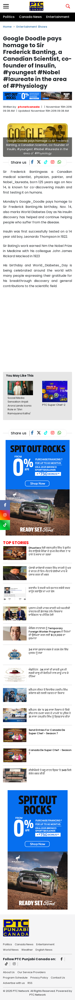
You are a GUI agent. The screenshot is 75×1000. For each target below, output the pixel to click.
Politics (9, 17)
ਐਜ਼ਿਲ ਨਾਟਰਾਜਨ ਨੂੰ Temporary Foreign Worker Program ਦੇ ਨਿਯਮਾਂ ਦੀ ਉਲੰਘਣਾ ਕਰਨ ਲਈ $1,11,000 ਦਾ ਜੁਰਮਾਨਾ (50, 633)
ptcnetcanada (29, 107)
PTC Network (37, 995)
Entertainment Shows (31, 27)
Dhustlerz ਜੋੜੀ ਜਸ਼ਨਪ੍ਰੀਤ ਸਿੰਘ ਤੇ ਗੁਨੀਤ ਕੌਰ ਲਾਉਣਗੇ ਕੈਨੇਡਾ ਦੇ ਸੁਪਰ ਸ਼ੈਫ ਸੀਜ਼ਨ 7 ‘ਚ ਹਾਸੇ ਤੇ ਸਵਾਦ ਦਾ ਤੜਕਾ (50, 551)
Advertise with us (14, 982)
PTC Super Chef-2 (53, 405)
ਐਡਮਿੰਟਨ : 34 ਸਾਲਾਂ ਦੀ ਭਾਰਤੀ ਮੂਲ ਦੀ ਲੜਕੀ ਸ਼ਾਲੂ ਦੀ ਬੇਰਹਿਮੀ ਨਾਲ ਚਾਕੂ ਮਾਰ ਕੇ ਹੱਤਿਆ (49, 673)
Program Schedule (15, 977)
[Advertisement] (37, 330)
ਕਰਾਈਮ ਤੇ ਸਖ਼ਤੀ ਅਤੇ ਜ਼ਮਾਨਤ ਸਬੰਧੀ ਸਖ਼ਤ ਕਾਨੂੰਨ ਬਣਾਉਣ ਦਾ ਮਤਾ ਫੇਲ (49, 589)
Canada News (30, 17)
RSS (30, 982)
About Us (9, 972)
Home (7, 27)
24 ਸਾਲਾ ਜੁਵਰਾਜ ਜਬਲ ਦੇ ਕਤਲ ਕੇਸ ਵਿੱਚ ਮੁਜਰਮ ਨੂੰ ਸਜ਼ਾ (48, 651)
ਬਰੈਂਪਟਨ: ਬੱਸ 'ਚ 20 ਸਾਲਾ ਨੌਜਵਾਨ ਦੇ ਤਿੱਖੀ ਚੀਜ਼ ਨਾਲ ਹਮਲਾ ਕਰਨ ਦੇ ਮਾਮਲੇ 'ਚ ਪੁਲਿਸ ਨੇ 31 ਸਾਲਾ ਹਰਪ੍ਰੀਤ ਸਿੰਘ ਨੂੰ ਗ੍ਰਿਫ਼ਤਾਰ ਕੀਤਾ (50, 713)
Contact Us (58, 977)
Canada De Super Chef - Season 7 (50, 751)
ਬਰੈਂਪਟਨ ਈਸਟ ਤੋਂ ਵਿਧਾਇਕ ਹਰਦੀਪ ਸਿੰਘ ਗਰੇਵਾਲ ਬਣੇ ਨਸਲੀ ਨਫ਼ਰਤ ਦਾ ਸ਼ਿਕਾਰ (48, 691)
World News (11, 949)
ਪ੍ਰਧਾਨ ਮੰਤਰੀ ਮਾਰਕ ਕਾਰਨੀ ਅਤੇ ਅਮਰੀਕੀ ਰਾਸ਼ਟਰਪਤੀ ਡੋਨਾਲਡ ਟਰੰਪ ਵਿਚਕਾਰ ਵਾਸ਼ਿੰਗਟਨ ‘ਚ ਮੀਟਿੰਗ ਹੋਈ (49, 611)
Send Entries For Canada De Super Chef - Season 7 (47, 731)
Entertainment (57, 17)
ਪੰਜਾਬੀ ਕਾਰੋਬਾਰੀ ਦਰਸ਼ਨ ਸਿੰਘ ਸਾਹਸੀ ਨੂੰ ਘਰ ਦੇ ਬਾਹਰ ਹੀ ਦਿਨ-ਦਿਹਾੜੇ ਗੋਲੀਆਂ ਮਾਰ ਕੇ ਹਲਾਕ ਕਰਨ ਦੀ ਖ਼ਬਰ (50, 571)
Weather (27, 949)
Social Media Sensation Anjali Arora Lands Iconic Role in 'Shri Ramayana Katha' (20, 405)
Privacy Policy (39, 977)
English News (44, 949)
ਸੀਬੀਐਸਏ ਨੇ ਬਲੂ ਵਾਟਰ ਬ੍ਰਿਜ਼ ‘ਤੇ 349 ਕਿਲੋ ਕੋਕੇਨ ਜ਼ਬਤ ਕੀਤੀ (50, 771)
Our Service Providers (31, 972)
